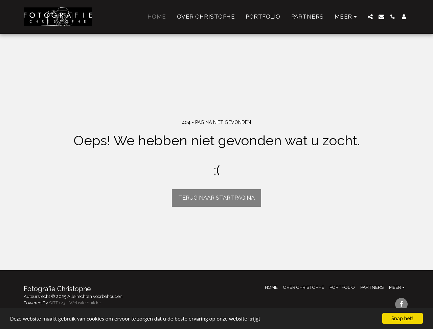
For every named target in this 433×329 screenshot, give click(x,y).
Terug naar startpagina (216, 197)
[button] (370, 17)
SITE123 (57, 302)
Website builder (85, 302)
